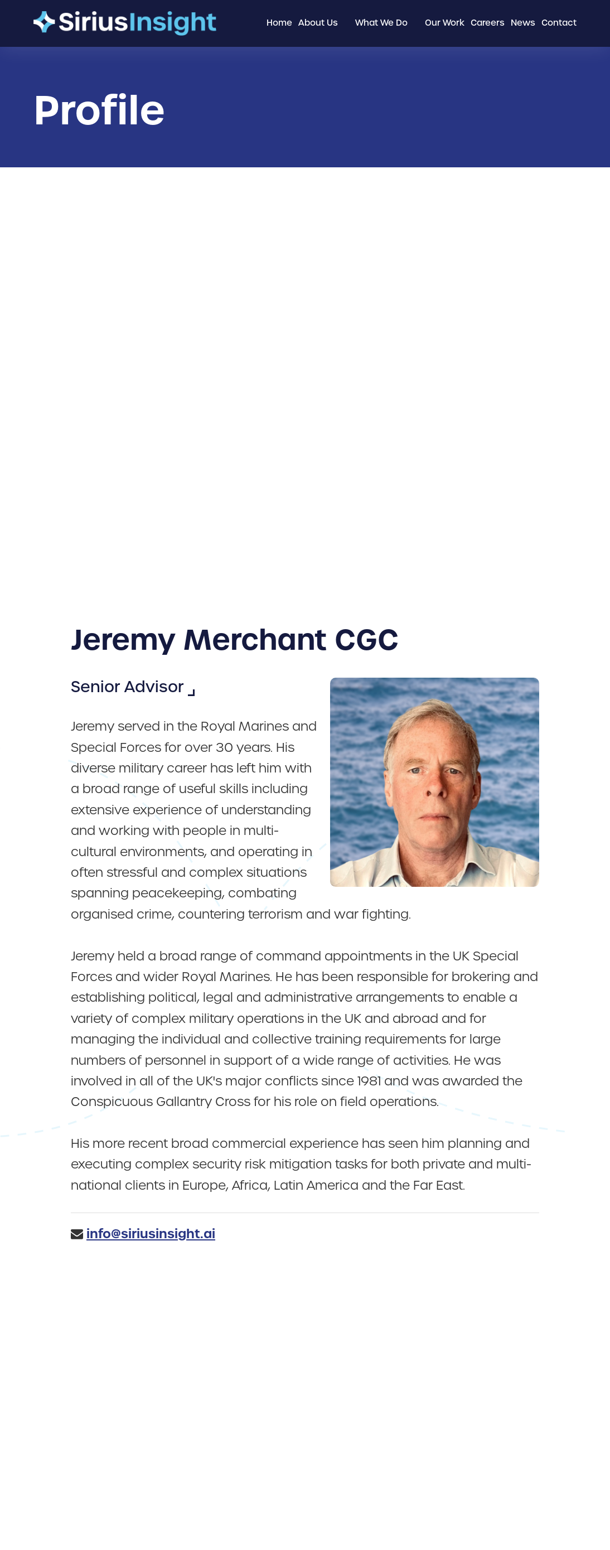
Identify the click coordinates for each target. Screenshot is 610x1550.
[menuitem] (279, 23)
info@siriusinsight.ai (150, 1233)
